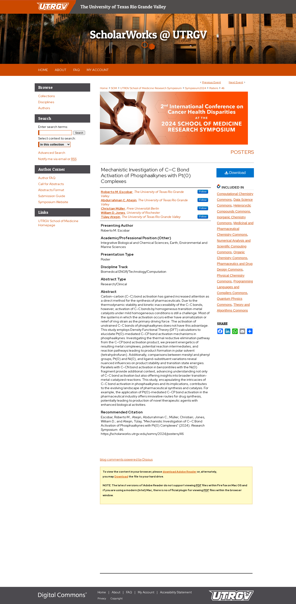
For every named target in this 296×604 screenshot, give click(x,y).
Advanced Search (51, 153)
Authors (44, 108)
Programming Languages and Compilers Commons (235, 287)
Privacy (102, 598)
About (116, 592)
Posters (214, 88)
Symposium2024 (196, 88)
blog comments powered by (126, 459)
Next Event (236, 82)
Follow (203, 191)
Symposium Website (53, 202)
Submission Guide (51, 196)
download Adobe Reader (180, 472)
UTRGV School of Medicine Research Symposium (151, 88)
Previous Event (211, 82)
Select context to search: (57, 138)
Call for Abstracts (51, 184)
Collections (46, 96)
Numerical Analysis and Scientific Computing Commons (234, 246)
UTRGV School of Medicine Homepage (58, 223)
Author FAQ (47, 178)
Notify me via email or (57, 159)
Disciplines (46, 102)
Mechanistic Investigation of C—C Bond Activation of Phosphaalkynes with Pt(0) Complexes (146, 175)
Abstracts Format (51, 190)
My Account (146, 592)
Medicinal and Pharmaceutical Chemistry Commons (235, 228)
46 (222, 88)
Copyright (117, 598)
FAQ (129, 592)
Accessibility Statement (176, 592)
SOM (114, 88)
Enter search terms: (53, 127)
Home (104, 88)
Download (235, 173)
